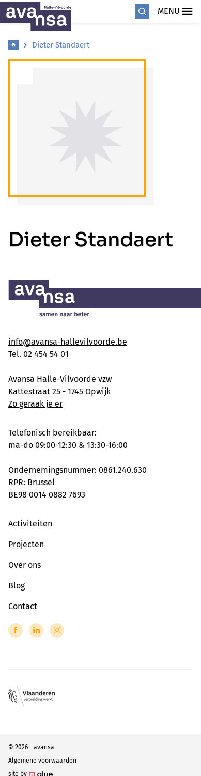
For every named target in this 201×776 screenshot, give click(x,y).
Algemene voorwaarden (42, 760)
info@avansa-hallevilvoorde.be (67, 342)
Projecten (26, 544)
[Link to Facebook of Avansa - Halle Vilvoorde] (15, 630)
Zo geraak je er (35, 404)
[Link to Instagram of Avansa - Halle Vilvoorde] (57, 630)
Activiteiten (30, 524)
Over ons (24, 565)
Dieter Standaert (60, 45)
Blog (16, 586)
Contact (22, 606)
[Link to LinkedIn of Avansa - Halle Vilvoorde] (36, 630)
